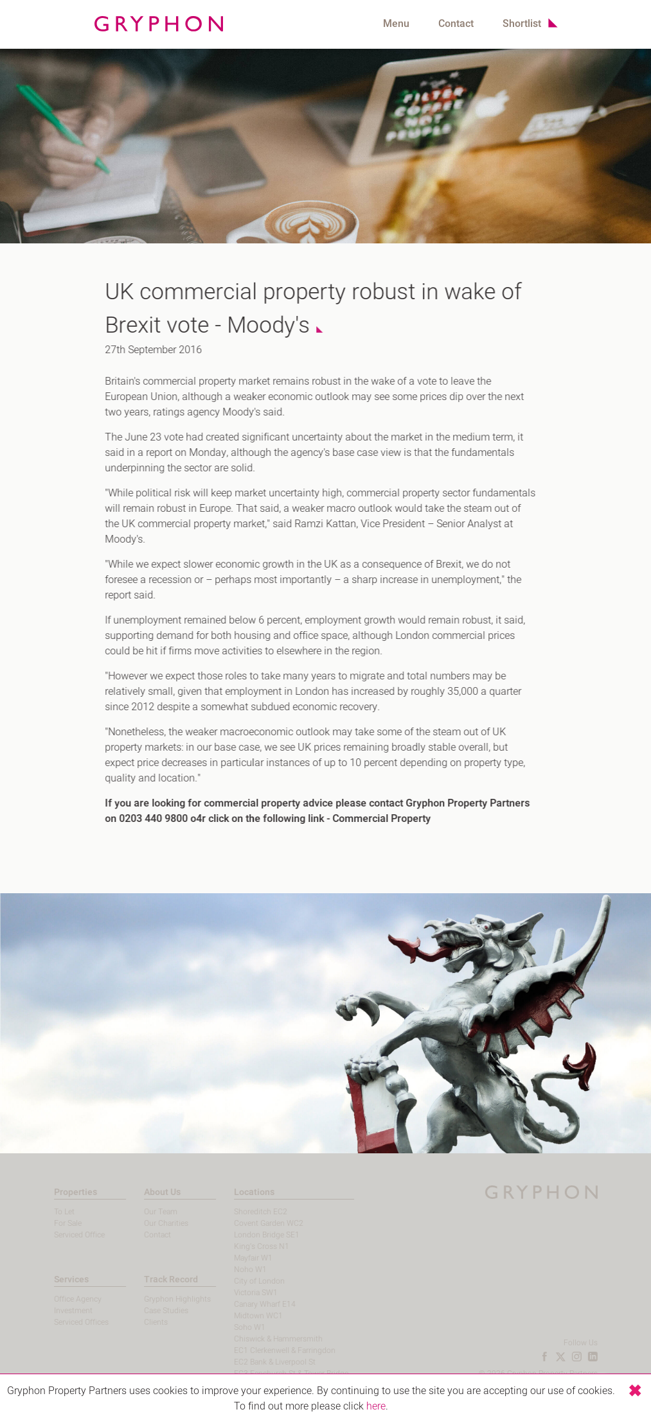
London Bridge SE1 (250, 1235)
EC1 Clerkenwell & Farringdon (268, 1350)
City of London (243, 1281)
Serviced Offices (64, 1322)
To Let (47, 1212)
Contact (456, 23)
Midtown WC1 (242, 1316)
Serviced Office (62, 1235)
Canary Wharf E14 (249, 1304)
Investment (56, 1310)
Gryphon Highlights (160, 1299)
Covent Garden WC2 (252, 1223)
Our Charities (149, 1223)
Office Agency (61, 1299)
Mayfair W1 (237, 1258)
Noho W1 (234, 1269)
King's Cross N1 (245, 1246)
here (376, 1406)
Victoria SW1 (240, 1292)
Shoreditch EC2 (244, 1212)
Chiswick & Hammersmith (262, 1339)
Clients (139, 1322)
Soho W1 (233, 1327)
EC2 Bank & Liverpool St (258, 1362)
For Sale (51, 1223)
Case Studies (149, 1310)
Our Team (144, 1212)
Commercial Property (375, 818)
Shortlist (522, 23)
